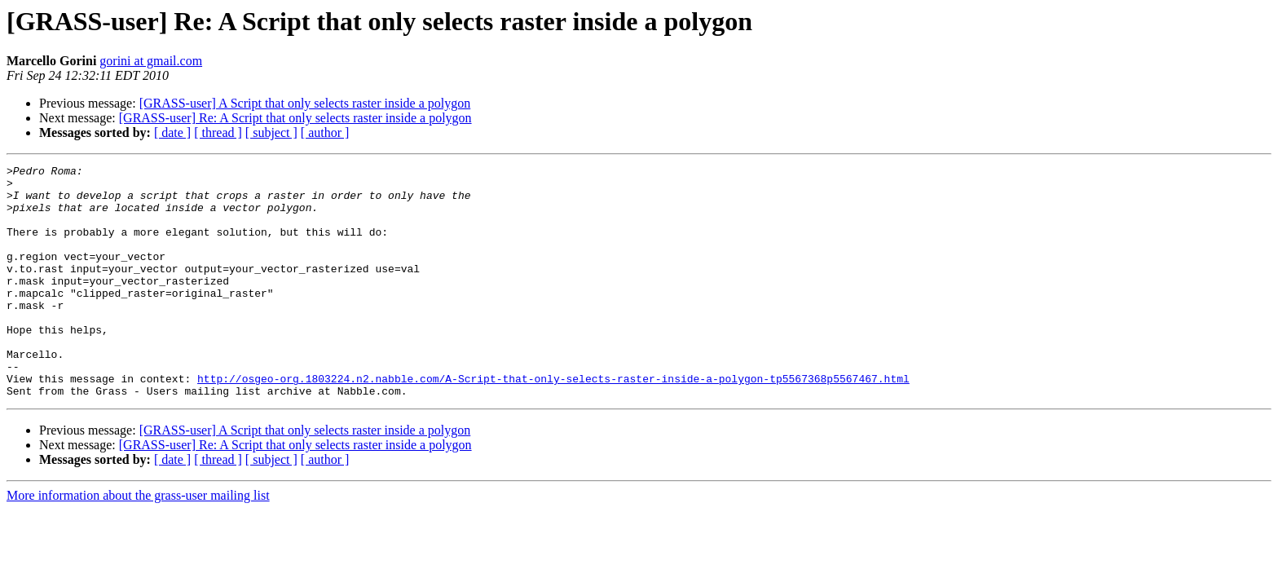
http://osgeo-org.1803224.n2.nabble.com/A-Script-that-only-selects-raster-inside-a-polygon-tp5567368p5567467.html (553, 422)
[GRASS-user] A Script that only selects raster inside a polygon (305, 103)
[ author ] (325, 132)
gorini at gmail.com (150, 61)
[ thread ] (218, 132)
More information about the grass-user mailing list (138, 542)
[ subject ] (271, 132)
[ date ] (172, 132)
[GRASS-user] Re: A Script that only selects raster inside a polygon (295, 118)
